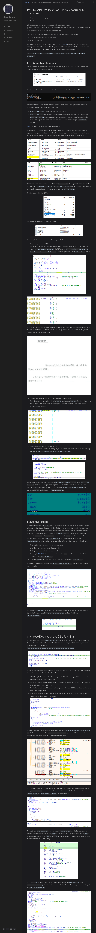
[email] (11, 929)
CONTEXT (41, 554)
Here (28, 126)
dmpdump (9, 16)
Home (27, 2)
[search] (86, 2)
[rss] (14, 929)
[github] (4, 929)
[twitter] (7, 929)
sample (64, 44)
